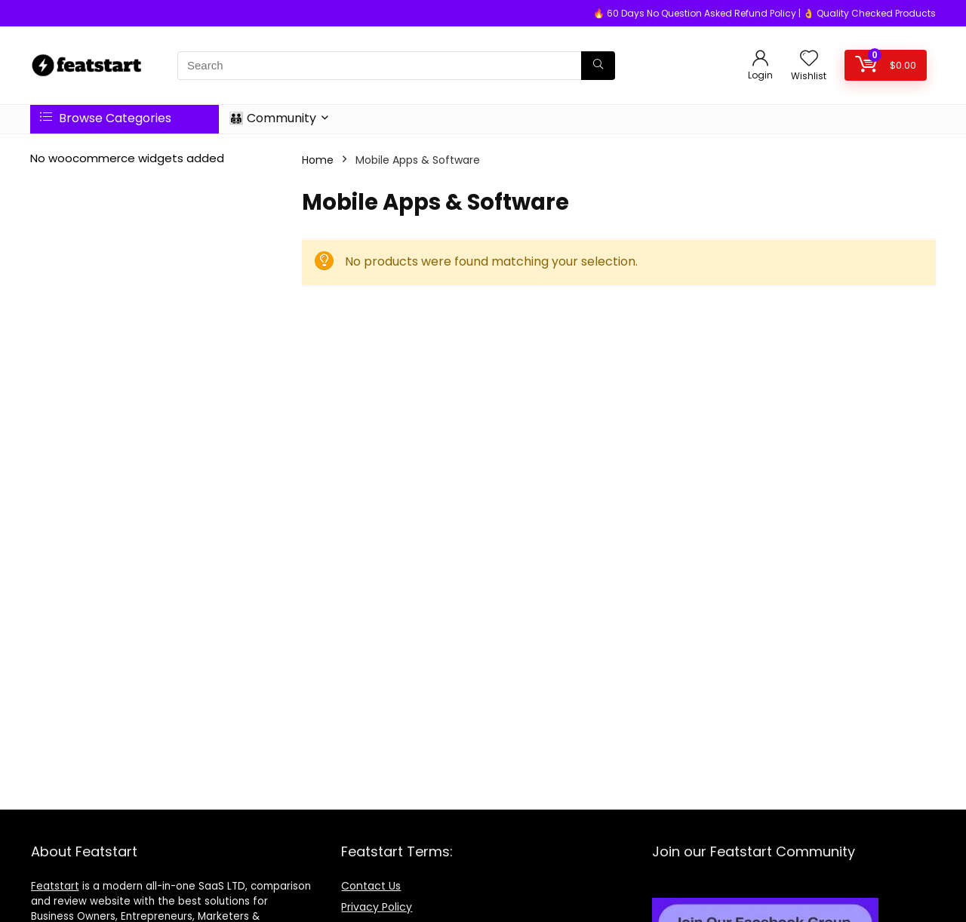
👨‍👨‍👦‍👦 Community (272, 118)
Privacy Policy (376, 906)
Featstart (55, 886)
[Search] (598, 65)
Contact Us (371, 885)
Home (318, 159)
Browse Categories (105, 118)
